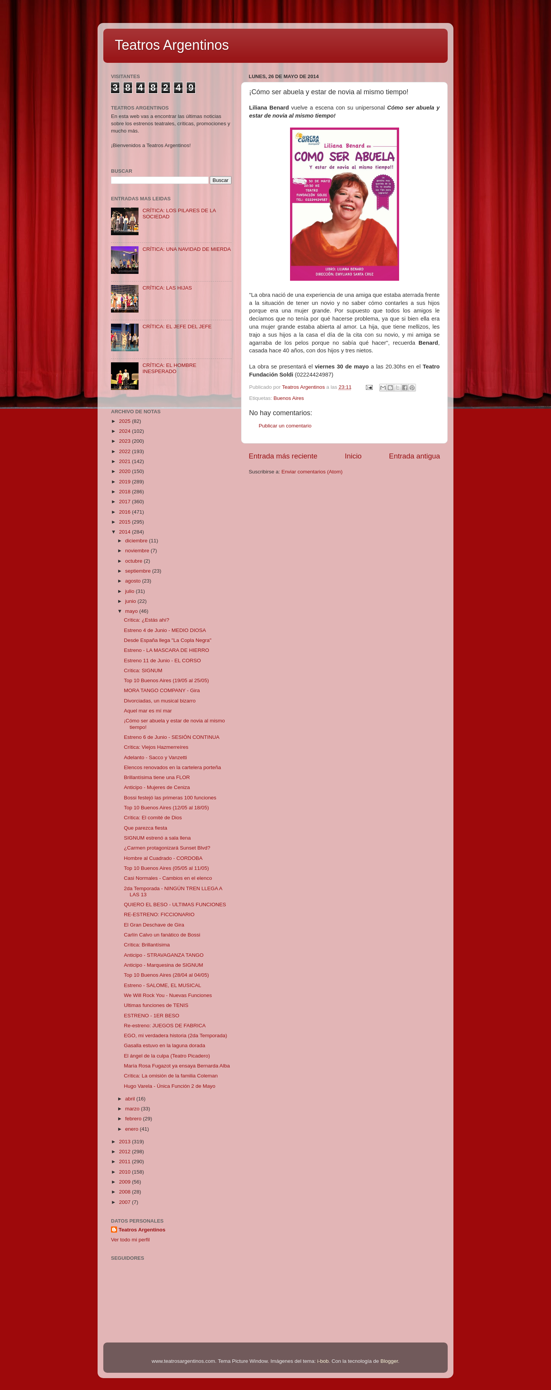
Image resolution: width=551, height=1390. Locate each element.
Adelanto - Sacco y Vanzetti (155, 757)
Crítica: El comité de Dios (153, 817)
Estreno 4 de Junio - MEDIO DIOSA (165, 630)
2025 (125, 421)
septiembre (138, 571)
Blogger (389, 1361)
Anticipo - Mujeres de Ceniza (157, 787)
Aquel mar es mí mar (148, 711)
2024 (125, 431)
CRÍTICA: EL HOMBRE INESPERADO (169, 368)
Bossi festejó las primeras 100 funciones (170, 798)
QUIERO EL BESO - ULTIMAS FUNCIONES (175, 904)
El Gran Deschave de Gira (154, 925)
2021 (125, 461)
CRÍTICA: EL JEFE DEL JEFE (177, 326)
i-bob (323, 1361)
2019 (125, 482)
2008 (125, 1192)
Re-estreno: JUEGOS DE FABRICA (165, 1025)
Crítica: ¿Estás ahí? (147, 620)
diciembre (137, 541)
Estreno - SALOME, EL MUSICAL (162, 985)
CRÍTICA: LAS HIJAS (167, 288)
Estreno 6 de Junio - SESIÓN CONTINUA (172, 737)
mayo (132, 611)
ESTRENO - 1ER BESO (151, 1015)
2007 (125, 1202)
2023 (125, 441)
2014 (125, 532)
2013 (125, 1141)
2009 (125, 1182)
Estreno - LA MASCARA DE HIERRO (166, 650)
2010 (125, 1172)
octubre (134, 561)
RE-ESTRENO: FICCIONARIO (159, 914)
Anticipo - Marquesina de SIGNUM (163, 965)
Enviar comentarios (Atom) (312, 472)
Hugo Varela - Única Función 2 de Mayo (169, 1086)
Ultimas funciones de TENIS (156, 1005)
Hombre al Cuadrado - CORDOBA (163, 858)
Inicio (353, 456)
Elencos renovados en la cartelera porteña (172, 767)
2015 (125, 522)
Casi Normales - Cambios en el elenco (168, 878)
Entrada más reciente (283, 456)
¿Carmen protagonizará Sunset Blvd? (167, 848)
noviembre (138, 550)
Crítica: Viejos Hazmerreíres (156, 747)
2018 (125, 491)
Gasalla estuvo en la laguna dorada (164, 1045)
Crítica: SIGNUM (143, 670)
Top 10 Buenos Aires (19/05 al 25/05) (166, 680)
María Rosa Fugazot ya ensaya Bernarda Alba (177, 1066)
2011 (125, 1161)
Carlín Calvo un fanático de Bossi (162, 935)
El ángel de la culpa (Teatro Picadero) (167, 1056)
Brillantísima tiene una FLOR (157, 777)
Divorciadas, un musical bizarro (160, 701)
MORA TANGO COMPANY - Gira (162, 690)
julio (130, 591)
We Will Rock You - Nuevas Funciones (168, 995)
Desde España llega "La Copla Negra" (168, 640)
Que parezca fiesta (145, 828)
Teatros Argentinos (172, 45)
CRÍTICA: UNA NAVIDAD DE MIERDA (186, 249)
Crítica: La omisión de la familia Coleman (171, 1076)
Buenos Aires (289, 398)
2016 (125, 512)
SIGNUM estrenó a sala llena (157, 838)
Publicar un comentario (285, 426)
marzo (133, 1109)
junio (131, 601)
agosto (133, 581)
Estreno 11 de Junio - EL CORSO (162, 660)
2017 (125, 501)
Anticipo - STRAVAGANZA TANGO (164, 955)
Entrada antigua (414, 456)
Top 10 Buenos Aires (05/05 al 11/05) (166, 868)
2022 (125, 451)
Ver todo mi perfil (130, 1240)
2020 (125, 471)
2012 (125, 1151)
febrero (134, 1118)
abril (130, 1099)
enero (132, 1129)
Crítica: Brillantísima (147, 945)
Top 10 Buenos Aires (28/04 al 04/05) (166, 975)
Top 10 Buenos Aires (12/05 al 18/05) (166, 807)
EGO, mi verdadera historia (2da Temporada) (175, 1035)
